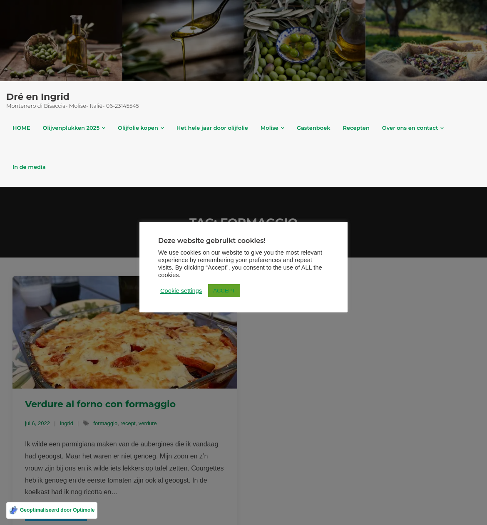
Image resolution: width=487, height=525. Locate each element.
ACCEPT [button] (224, 290)
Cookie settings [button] (181, 290)
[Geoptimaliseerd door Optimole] (51, 510)
